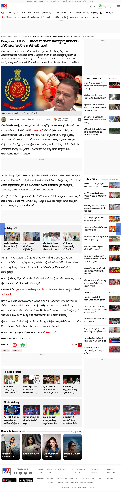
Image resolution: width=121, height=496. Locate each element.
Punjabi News (109, 478)
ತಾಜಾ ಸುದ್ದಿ (10, 12)
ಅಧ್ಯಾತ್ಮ (78, 12)
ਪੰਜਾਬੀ (65, 1)
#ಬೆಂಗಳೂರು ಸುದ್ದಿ (37, 17)
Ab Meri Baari (94, 17)
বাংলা (59, 1)
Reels (87, 293)
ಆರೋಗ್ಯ (65, 17)
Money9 (90, 482)
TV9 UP (83, 482)
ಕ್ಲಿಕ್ (48, 333)
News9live (74, 482)
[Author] (3, 119)
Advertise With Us (60, 471)
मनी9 (84, 1)
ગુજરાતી (53, 1)
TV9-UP (90, 1)
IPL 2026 (22, 12)
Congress (6, 350)
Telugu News (73, 478)
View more (114, 79)
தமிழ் (71, 1)
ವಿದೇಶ (63, 12)
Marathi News (61, 478)
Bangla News (85, 478)
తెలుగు (41, 1)
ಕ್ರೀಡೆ (48, 17)
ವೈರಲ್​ (71, 12)
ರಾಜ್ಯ (29, 12)
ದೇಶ (57, 12)
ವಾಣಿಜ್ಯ (86, 12)
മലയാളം (78, 1)
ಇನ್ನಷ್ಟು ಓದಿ (76, 431)
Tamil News (50, 482)
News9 (29, 1)
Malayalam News (62, 482)
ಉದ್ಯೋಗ (109, 12)
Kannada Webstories (13, 431)
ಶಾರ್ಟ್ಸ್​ (17, 17)
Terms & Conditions (95, 471)
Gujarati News (97, 478)
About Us (49, 471)
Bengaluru (27, 36)
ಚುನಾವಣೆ (25, 17)
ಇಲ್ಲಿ (43, 333)
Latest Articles (92, 79)
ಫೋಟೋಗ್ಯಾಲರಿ (47, 12)
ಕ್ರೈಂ (101, 12)
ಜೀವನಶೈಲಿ (56, 17)
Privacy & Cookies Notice (78, 471)
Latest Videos (92, 179)
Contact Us (41, 471)
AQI (95, 6)
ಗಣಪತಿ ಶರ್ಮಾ (14, 120)
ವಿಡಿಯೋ (9, 17)
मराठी (47, 1)
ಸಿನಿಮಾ (36, 12)
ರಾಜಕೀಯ (74, 17)
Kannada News (6, 36)
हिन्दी (35, 1)
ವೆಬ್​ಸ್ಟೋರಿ (84, 17)
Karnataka (17, 36)
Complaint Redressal (111, 471)
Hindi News (50, 478)
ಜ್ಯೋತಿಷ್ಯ (94, 12)
